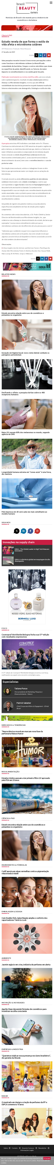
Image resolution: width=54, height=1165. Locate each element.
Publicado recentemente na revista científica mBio (20, 77)
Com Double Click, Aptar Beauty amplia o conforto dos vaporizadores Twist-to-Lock (24, 919)
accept (47, 1158)
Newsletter (42, 1148)
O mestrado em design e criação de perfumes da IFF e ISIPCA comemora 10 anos (24, 1103)
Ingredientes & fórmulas (14, 865)
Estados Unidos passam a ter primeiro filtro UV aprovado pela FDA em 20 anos (26, 779)
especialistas (10, 681)
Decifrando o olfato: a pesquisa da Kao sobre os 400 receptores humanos (23, 394)
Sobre (6, 1148)
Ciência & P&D (7, 35)
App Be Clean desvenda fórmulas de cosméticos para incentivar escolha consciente (24, 1010)
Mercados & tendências (14, 725)
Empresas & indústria (12, 1049)
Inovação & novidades (13, 1003)
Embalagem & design (12, 911)
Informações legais (27, 1150)
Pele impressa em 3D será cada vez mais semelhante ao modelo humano (24, 513)
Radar (5, 1096)
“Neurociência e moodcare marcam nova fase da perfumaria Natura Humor (22, 732)
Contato (15, 1148)
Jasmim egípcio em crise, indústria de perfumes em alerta (26, 964)
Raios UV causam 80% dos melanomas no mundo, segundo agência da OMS (26, 433)
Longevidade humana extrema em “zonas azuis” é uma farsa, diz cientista (26, 473)
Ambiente (6, 958)
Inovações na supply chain (19, 542)
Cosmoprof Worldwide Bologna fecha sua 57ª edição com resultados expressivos (25, 636)
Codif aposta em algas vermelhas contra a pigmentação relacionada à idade (25, 872)
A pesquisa (6, 143)
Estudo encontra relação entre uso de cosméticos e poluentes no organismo (23, 314)
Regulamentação (10, 772)
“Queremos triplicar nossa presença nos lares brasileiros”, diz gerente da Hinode (26, 1057)
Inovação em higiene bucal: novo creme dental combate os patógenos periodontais (25, 354)
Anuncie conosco (28, 1148)
